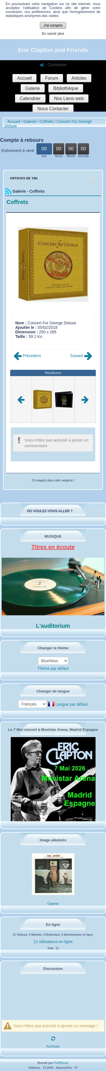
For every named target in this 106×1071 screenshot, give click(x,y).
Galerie (32, 88)
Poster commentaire (33, 341)
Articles (79, 78)
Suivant (81, 355)
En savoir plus (53, 34)
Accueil (24, 78)
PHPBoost (61, 1063)
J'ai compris (53, 25)
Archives (53, 1046)
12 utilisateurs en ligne (53, 941)
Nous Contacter (53, 108)
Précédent (27, 355)
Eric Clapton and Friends (53, 50)
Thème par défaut (53, 668)
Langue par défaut (72, 704)
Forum (51, 78)
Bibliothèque (65, 88)
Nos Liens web (69, 98)
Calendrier (30, 98)
